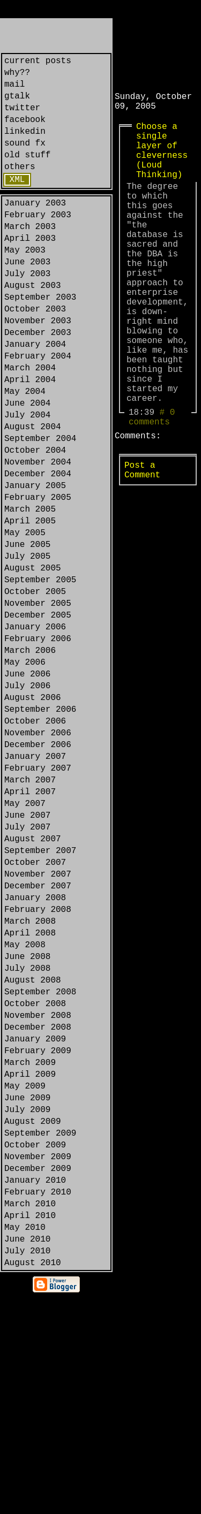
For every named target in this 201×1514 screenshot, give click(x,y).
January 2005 (35, 562)
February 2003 (37, 242)
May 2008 (25, 1104)
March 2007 (30, 910)
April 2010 (30, 1425)
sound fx (25, 159)
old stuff (27, 173)
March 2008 (30, 1077)
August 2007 (32, 979)
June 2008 (27, 1118)
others (19, 187)
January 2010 (35, 1383)
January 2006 (35, 729)
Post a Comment (142, 545)
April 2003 (30, 270)
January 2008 (35, 1049)
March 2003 (30, 256)
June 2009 (27, 1285)
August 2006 (32, 812)
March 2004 (30, 423)
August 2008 (32, 1146)
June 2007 (27, 951)
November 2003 (37, 367)
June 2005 (27, 631)
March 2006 (30, 757)
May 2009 (25, 1271)
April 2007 (30, 924)
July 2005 (27, 645)
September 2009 (40, 1327)
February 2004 (37, 409)
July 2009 (27, 1299)
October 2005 (35, 687)
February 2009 (37, 1230)
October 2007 (35, 1007)
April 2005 (30, 604)
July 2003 (27, 311)
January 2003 (35, 228)
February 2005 (37, 576)
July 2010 (27, 1466)
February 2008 (37, 1063)
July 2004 (27, 478)
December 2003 (37, 381)
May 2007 (25, 938)
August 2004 (32, 492)
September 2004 (40, 506)
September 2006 (40, 826)
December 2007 (37, 1035)
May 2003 (25, 284)
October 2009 (35, 1341)
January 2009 (35, 1216)
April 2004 (30, 437)
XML (17, 202)
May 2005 (25, 617)
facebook (25, 132)
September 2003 (40, 339)
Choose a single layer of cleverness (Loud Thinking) (162, 161)
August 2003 (32, 325)
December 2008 (37, 1202)
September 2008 (40, 1160)
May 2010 (25, 1438)
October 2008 (35, 1174)
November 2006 (37, 854)
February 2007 (37, 896)
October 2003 (35, 353)
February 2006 (37, 743)
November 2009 (37, 1355)
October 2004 (35, 520)
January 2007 (35, 882)
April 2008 (30, 1091)
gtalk (17, 104)
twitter (22, 118)
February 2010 (37, 1397)
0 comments (152, 486)
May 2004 (25, 451)
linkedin (25, 145)
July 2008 (27, 1132)
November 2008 (37, 1188)
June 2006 (27, 784)
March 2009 (30, 1244)
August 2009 (32, 1313)
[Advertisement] (158, 51)
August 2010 (32, 1480)
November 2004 (37, 534)
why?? (17, 76)
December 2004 (37, 548)
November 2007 (37, 1021)
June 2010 (27, 1452)
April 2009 (30, 1258)
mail (14, 90)
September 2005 (40, 673)
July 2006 (27, 798)
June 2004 (27, 464)
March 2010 (30, 1411)
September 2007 (40, 993)
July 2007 (27, 965)
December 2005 (37, 715)
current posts (37, 62)
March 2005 (30, 590)
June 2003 (27, 297)
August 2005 (32, 659)
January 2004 (35, 395)
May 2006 (25, 771)
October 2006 (35, 840)
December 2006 (37, 868)
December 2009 (37, 1369)
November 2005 (37, 701)
